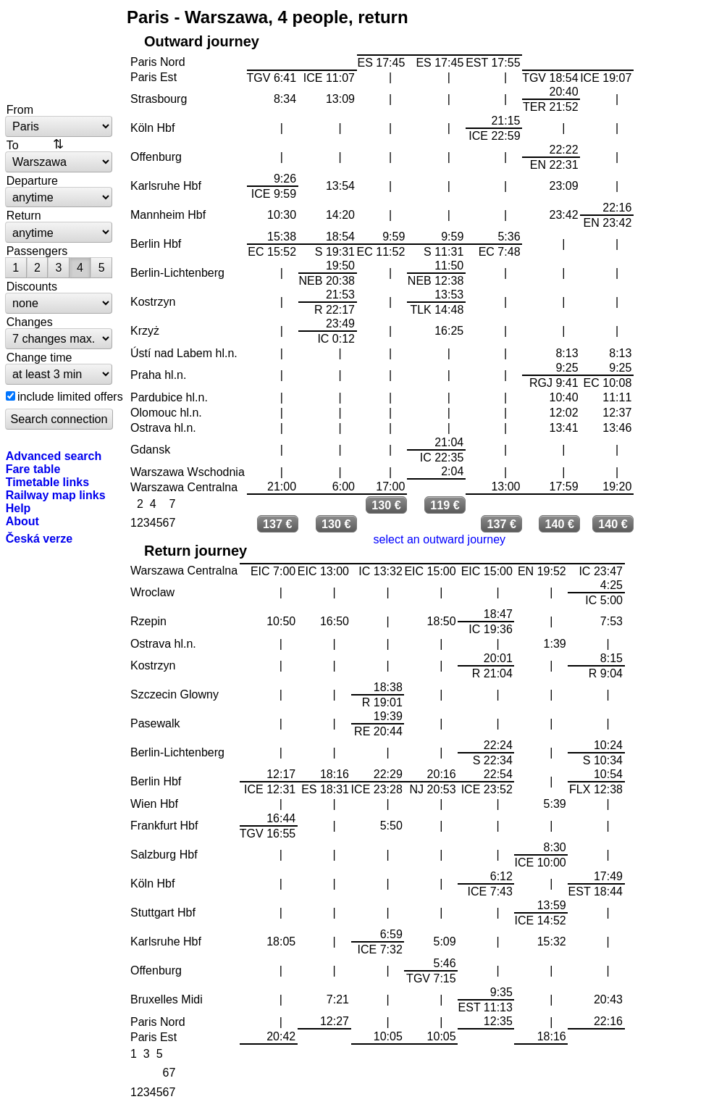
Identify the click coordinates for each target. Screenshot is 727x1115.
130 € (386, 504)
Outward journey (201, 41)
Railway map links (56, 494)
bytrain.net (59, 52)
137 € (278, 523)
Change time (39, 357)
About (22, 520)
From (20, 109)
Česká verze (39, 538)
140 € (559, 523)
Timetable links (47, 481)
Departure (32, 180)
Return (24, 215)
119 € (445, 504)
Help (18, 507)
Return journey (195, 551)
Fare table (33, 468)
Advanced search (54, 455)
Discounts (32, 286)
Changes (30, 321)
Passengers (37, 250)
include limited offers (70, 396)
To (13, 144)
